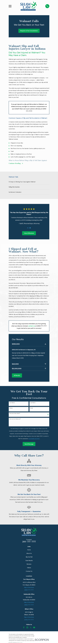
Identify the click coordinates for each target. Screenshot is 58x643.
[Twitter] (31, 626)
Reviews (29, 563)
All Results (17, 374)
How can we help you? (15, 417)
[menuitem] (29, 182)
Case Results (29, 559)
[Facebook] (24, 626)
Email (31, 406)
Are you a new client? (14, 412)
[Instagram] (27, 626)
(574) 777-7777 (29, 618)
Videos (29, 566)
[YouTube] (34, 626)
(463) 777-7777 (29, 603)
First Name (12, 401)
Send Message (29, 443)
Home (29, 548)
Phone (11, 406)
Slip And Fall (29, 555)
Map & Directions (29, 586)
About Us (29, 552)
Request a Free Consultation (29, 31)
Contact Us (29, 570)
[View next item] (30, 228)
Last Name (32, 401)
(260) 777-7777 (29, 589)
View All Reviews (29, 233)
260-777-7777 (29, 540)
